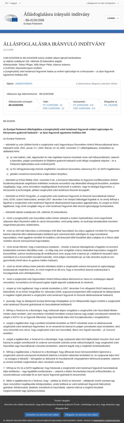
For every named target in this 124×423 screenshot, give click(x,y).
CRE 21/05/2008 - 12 (53, 108)
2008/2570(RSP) (23, 83)
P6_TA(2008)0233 (113, 105)
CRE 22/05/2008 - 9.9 (84, 108)
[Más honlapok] (103, 3)
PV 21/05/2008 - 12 (52, 105)
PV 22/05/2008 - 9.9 (83, 105)
